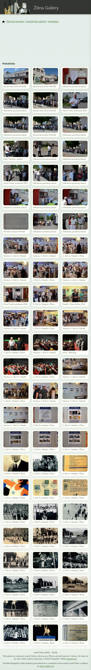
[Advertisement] (45, 40)
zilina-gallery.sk (47, 666)
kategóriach (71, 658)
